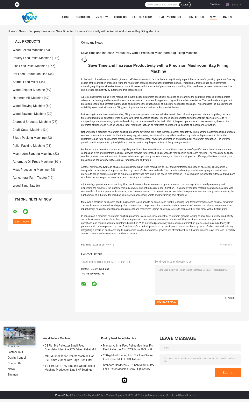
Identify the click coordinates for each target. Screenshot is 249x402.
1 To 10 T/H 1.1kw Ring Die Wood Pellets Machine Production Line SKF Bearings (70, 367)
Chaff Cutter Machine (27, 130)
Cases (227, 17)
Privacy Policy (62, 395)
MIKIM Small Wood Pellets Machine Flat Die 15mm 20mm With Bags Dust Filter (69, 358)
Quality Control (170, 17)
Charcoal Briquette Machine (32, 122)
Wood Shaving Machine (29, 106)
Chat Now (215, 4)
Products (83, 17)
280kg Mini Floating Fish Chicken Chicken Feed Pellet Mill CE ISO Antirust (128, 357)
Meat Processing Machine (31, 170)
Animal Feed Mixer (25, 82)
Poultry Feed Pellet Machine (32, 58)
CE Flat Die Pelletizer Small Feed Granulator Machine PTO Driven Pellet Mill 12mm (70, 348)
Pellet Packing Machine (29, 146)
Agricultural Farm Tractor (30, 177)
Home (66, 17)
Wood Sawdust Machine (29, 114)
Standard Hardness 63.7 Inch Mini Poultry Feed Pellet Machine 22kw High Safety (128, 366)
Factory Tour (142, 17)
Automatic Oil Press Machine (33, 162)
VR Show (102, 17)
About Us (120, 17)
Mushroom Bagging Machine (33, 154)
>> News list (226, 244)
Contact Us (196, 17)
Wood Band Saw (24, 185)
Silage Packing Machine (29, 138)
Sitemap (13, 374)
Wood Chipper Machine (29, 90)
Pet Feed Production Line (30, 74)
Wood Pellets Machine (28, 50)
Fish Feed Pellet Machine (30, 66)
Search (185, 4)
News (213, 17)
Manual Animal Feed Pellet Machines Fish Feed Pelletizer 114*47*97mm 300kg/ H (128, 347)
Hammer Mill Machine (28, 98)
